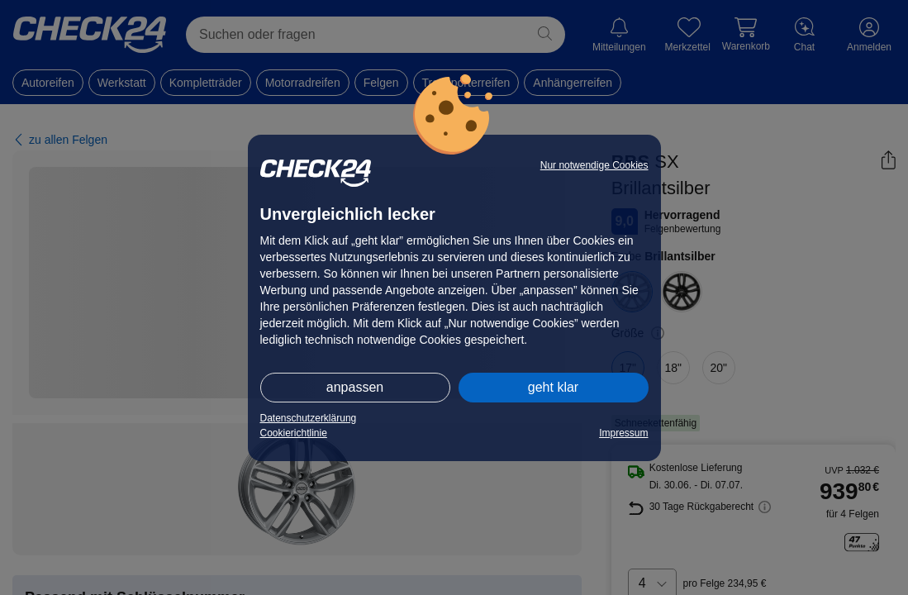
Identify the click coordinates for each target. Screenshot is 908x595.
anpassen (354, 387)
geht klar (553, 387)
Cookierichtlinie (293, 433)
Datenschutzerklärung (308, 418)
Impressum (623, 433)
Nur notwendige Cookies (594, 165)
